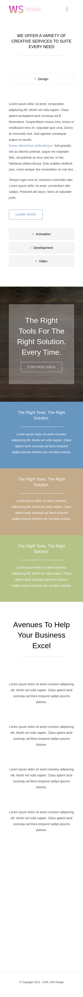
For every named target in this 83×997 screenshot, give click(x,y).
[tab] (41, 78)
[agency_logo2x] (24, 5)
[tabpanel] (41, 157)
